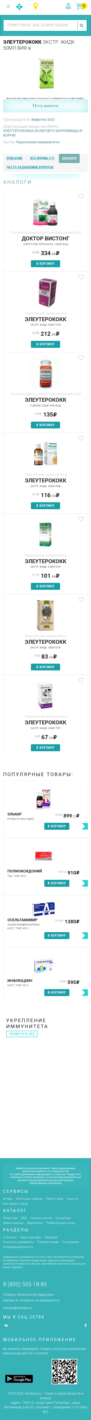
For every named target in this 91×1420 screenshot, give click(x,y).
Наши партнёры (30, 1237)
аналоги (69, 158)
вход (69, 6)
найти (82, 25)
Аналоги (72, 1198)
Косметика (63, 1218)
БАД (24, 1218)
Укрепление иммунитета (38, 142)
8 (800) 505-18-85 (25, 1284)
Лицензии (51, 1237)
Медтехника (35, 1223)
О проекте (9, 1237)
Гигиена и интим (41, 1218)
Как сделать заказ (15, 1203)
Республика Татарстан (36, 6)
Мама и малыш (13, 1223)
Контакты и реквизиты (18, 1242)
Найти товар (54, 1198)
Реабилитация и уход (60, 1223)
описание (14, 158)
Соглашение (70, 1242)
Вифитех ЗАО (43, 119)
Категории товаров (29, 1198)
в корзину (45, 264)
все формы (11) (42, 158)
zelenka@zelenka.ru (17, 1308)
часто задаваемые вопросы (29, 167)
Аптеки (7, 1198)
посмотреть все (22, 1034)
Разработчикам (48, 1242)
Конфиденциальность (18, 1247)
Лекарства (10, 1218)
